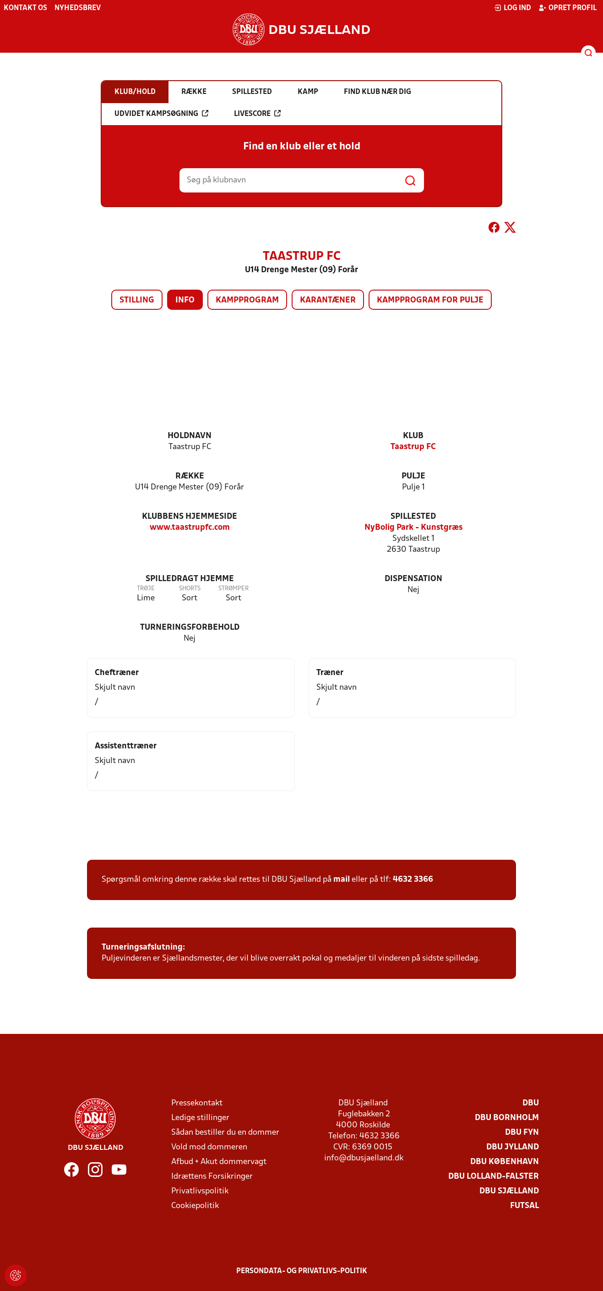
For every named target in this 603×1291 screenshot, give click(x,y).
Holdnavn (190, 436)
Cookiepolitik (195, 1206)
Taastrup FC (413, 447)
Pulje (413, 476)
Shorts (190, 589)
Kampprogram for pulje (430, 300)
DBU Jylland (512, 1147)
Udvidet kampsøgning (161, 113)
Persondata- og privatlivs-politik (301, 1271)
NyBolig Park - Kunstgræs (413, 528)
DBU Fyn (522, 1133)
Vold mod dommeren (209, 1147)
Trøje (146, 589)
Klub (413, 436)
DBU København (504, 1162)
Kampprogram (247, 300)
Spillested (413, 517)
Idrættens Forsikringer (212, 1177)
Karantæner (328, 300)
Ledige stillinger (200, 1118)
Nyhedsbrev (77, 8)
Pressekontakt (197, 1103)
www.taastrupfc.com (190, 528)
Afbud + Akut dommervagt (218, 1162)
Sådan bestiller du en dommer (225, 1133)
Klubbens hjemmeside (189, 517)
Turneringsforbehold (189, 628)
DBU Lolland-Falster (493, 1177)
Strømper (233, 589)
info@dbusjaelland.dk (363, 1158)
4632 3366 (413, 880)
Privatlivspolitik (199, 1191)
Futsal (524, 1206)
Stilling (137, 300)
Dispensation (413, 579)
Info (185, 300)
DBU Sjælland (509, 1191)
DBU (530, 1103)
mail (341, 880)
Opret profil (567, 8)
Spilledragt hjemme (190, 579)
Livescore (257, 113)
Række (189, 476)
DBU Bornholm (507, 1118)
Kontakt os (25, 8)
